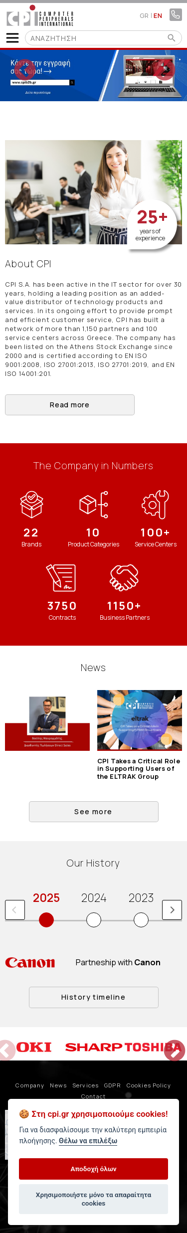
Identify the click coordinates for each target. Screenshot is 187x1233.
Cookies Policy (149, 1085)
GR (144, 15)
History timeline (93, 997)
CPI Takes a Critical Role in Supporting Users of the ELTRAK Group (139, 768)
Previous (17, 63)
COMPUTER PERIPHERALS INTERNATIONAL (40, 15)
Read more (69, 404)
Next (157, 63)
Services (85, 1085)
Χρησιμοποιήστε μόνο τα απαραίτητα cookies (93, 1199)
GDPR (112, 1085)
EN (158, 15)
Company (29, 1085)
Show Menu (12, 37)
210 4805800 (176, 14)
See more (93, 811)
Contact (93, 1096)
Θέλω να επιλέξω (88, 1141)
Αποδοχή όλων (93, 1169)
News (58, 1085)
